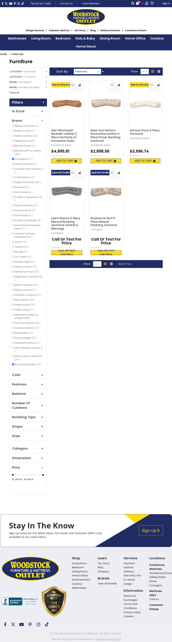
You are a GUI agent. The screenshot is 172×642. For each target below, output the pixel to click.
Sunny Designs (26, 337)
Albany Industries (27, 126)
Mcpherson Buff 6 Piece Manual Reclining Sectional (104, 221)
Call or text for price (66, 252)
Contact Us (66, 3)
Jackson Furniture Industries (26, 235)
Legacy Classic (26, 266)
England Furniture (28, 182)
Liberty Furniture (27, 271)
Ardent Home (25, 130)
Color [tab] (28, 375)
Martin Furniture (27, 285)
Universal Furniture (28, 342)
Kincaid (22, 251)
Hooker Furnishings (29, 220)
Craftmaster (25, 177)
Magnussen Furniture (28, 278)
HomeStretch (25, 210)
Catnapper (24, 159)
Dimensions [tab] (28, 458)
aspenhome (25, 140)
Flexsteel (23, 187)
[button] (73, 85)
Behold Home (25, 145)
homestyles (24, 215)
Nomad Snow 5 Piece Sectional (145, 132)
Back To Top (124, 263)
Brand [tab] (28, 120)
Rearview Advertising (108, 639)
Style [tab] (28, 436)
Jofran (21, 241)
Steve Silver (24, 333)
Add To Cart (66, 161)
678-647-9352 (41, 3)
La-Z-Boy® (23, 256)
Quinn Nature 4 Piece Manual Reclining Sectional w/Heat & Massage (65, 223)
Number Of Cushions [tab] (28, 405)
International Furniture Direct (28, 226)
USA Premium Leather (29, 349)
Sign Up (151, 530)
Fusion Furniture (27, 205)
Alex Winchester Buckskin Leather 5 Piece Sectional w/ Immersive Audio (64, 135)
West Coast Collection (28, 357)
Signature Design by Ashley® (26, 316)
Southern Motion (27, 328)
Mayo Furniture (26, 289)
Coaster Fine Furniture (29, 170)
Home (3, 54)
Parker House (25, 304)
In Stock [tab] (28, 111)
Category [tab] (28, 448)
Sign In (166, 3)
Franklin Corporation (28, 198)
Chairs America (26, 164)
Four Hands (24, 192)
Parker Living (25, 309)
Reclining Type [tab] (28, 417)
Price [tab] (28, 467)
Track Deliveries (90, 3)
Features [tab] (28, 384)
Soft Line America (28, 323)
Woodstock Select (28, 364)
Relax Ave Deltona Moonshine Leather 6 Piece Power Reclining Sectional (105, 135)
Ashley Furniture (27, 135)
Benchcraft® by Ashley (28, 152)
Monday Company (28, 294)
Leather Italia (25, 261)
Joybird (22, 246)
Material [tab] (28, 393)
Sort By (62, 71)
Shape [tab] (28, 426)
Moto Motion (25, 299)
